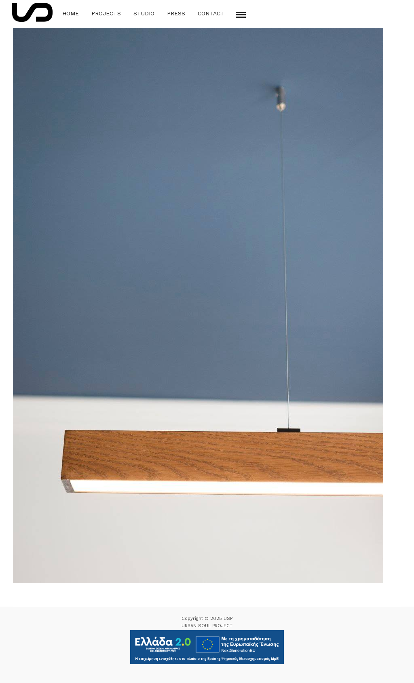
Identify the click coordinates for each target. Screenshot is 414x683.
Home (70, 13)
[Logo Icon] (32, 12)
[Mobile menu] (241, 15)
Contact (211, 13)
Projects (106, 13)
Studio (143, 13)
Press (176, 13)
